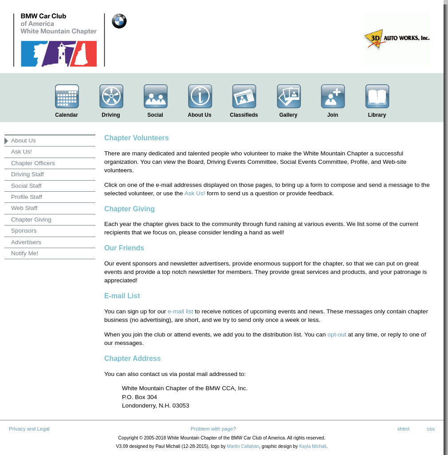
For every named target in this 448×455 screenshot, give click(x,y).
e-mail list (180, 311)
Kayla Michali (312, 446)
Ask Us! (21, 151)
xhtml (403, 428)
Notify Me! (24, 253)
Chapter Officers (33, 163)
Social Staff (26, 185)
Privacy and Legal (29, 428)
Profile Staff (26, 197)
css (431, 428)
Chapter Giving (31, 219)
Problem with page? (213, 428)
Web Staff (24, 208)
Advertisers (26, 242)
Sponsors (23, 230)
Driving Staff (27, 174)
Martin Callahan (243, 446)
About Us (23, 140)
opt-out (336, 334)
